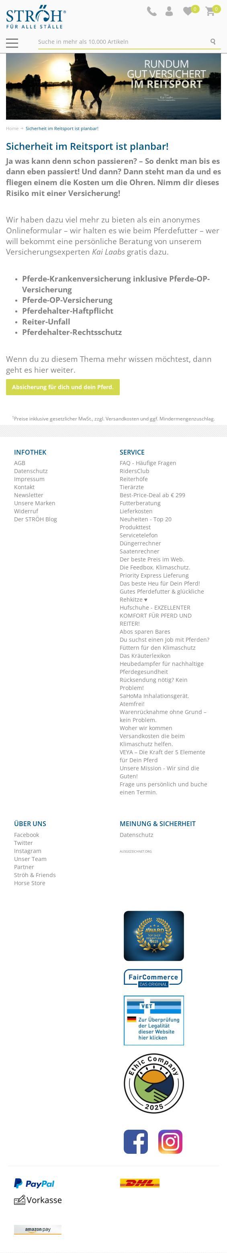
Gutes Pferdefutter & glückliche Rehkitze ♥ (162, 595)
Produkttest (135, 527)
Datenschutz (31, 471)
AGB (19, 463)
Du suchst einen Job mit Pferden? (164, 639)
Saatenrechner (140, 551)
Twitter (23, 843)
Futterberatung (140, 503)
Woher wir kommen (146, 728)
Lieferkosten (136, 511)
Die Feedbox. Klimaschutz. (155, 567)
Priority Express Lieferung (154, 575)
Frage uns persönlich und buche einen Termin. (163, 788)
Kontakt (24, 487)
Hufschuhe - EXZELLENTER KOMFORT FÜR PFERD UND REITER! (156, 615)
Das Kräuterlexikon (145, 655)
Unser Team (30, 859)
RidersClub (134, 471)
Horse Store (29, 883)
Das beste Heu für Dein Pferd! (160, 583)
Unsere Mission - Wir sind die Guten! (159, 772)
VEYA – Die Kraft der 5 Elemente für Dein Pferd (162, 756)
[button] (170, 11)
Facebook (26, 835)
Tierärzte (132, 487)
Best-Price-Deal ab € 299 (152, 495)
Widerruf (26, 511)
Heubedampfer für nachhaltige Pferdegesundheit (162, 667)
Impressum (29, 479)
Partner (24, 867)
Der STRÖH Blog (35, 519)
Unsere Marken (34, 503)
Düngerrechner (140, 543)
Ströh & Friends (35, 875)
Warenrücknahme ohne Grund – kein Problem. (163, 716)
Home (12, 128)
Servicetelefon (139, 535)
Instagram (27, 851)
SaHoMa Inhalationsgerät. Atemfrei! (154, 700)
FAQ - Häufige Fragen (148, 463)
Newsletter (28, 495)
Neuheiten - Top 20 (146, 519)
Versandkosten (122, 418)
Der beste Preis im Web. (152, 559)
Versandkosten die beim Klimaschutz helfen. (152, 740)
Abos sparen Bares (145, 631)
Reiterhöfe (134, 479)
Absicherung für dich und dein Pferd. (63, 387)
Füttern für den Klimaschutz (158, 647)
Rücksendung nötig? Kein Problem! (154, 684)
